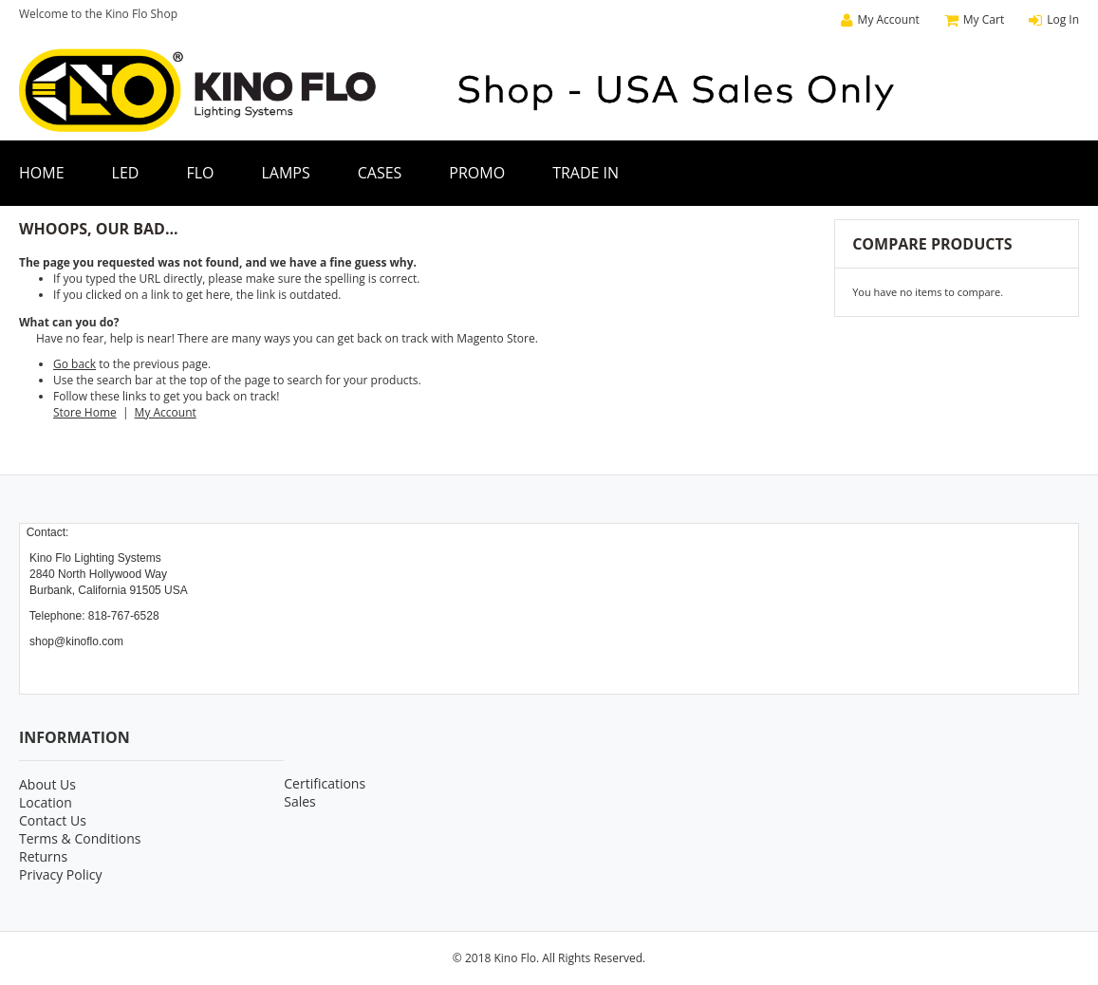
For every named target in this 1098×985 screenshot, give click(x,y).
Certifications (324, 783)
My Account (165, 412)
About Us (47, 784)
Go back (74, 364)
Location (45, 802)
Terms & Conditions (80, 838)
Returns (43, 856)
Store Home (85, 412)
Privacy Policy (60, 874)
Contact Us (52, 820)
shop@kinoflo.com (76, 641)
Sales (300, 801)
